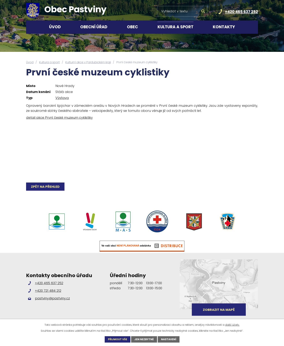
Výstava (62, 98)
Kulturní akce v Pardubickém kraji (88, 62)
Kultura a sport (175, 27)
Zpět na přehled (45, 186)
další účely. (232, 325)
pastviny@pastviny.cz (52, 298)
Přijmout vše (117, 339)
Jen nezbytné (144, 339)
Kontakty (224, 27)
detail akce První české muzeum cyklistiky (59, 117)
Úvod (55, 27)
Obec (132, 27)
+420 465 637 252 (241, 11)
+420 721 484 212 (48, 290)
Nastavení (168, 339)
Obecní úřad (93, 27)
